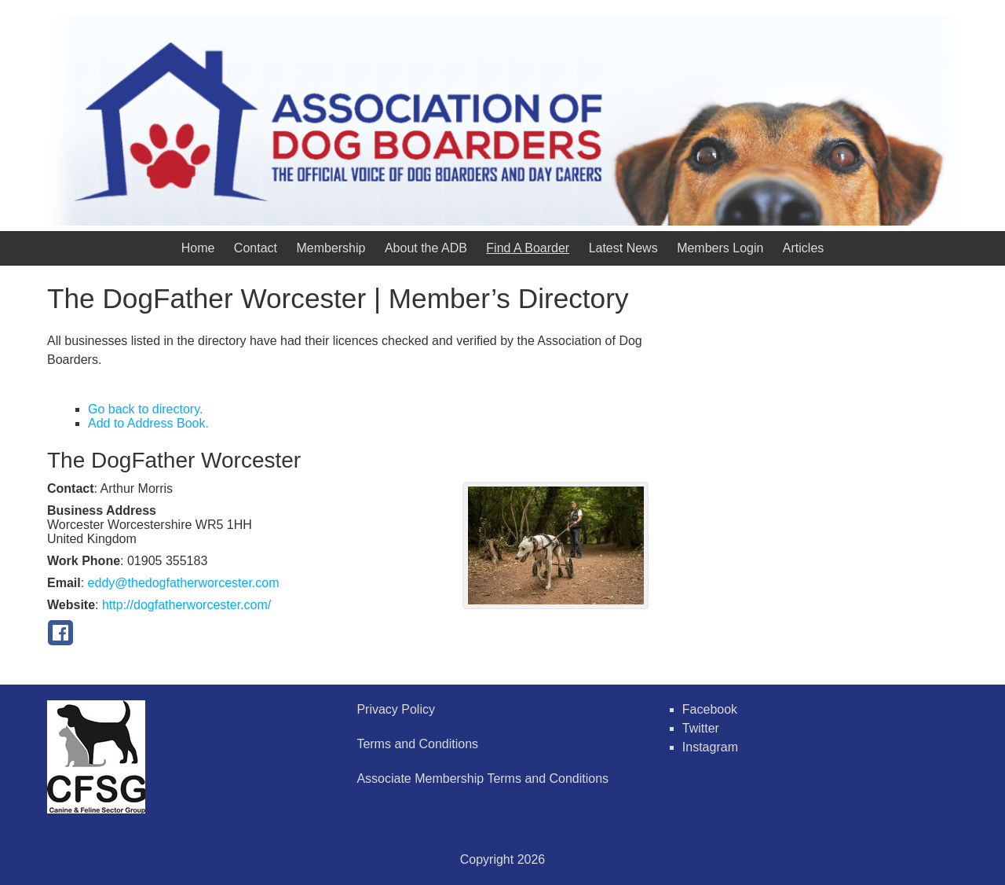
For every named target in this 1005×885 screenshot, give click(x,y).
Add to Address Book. (148, 423)
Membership (330, 248)
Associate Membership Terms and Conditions (482, 778)
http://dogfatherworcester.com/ (186, 604)
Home (198, 248)
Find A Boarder (527, 248)
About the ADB (426, 248)
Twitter (700, 728)
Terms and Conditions (417, 744)
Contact (255, 248)
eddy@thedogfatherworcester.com (184, 582)
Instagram (710, 747)
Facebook (709, 709)
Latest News (623, 248)
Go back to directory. (145, 409)
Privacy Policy (395, 709)
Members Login (720, 248)
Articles (803, 248)
